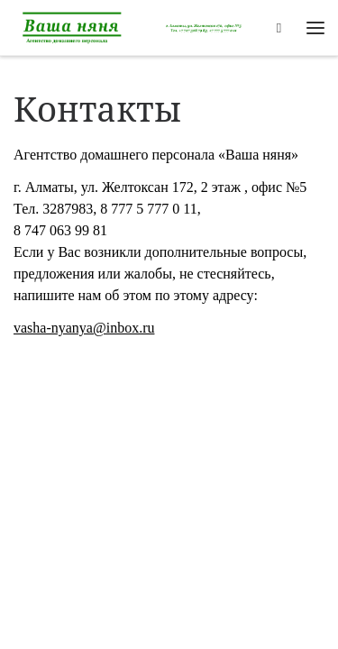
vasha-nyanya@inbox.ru (84, 327)
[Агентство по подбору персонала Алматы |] (136, 26)
